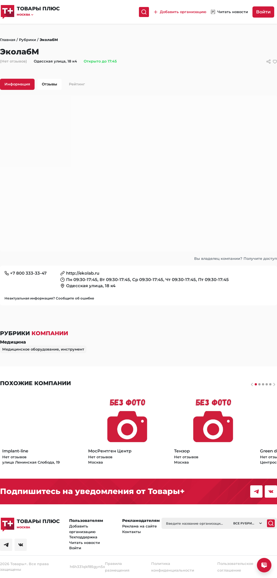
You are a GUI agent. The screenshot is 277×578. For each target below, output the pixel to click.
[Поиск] (144, 12)
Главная (7, 39)
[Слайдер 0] (256, 384)
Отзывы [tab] (49, 84)
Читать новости (84, 542)
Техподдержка (83, 537)
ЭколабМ (49, 39)
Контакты (131, 531)
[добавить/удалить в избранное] (275, 61)
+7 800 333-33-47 (28, 273)
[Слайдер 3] (267, 384)
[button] (38, 15)
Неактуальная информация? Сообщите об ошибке (49, 298)
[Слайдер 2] (263, 384)
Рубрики (27, 39)
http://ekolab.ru (82, 273)
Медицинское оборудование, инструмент (43, 349)
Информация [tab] (17, 84)
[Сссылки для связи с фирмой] (268, 61)
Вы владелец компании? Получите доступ (235, 258)
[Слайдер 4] (270, 384)
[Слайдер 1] (259, 384)
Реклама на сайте (139, 526)
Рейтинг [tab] (77, 84)
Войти (263, 12)
